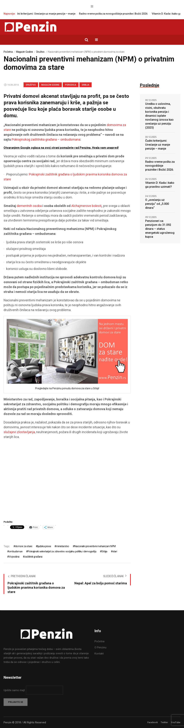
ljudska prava (44, 546)
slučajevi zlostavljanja (19, 432)
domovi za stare (23, 546)
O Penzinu (100, 647)
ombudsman (15, 551)
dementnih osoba (29, 206)
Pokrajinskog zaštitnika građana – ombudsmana (46, 139)
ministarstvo (62, 546)
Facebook (152, 722)
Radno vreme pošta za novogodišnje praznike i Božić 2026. (117, 13)
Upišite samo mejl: (15, 690)
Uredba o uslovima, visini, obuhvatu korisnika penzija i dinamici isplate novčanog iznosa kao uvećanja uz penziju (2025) (159, 115)
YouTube (175, 722)
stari (114, 551)
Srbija (85, 85)
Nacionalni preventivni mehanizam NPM (95, 546)
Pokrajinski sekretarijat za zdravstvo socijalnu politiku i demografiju (62, 551)
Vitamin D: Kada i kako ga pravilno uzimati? (159, 184)
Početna (8, 51)
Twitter (164, 722)
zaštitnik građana (33, 556)
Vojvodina (14, 556)
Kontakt (99, 653)
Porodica (70, 85)
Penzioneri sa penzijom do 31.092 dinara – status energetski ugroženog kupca (159, 228)
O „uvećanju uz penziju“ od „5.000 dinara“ (157, 203)
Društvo (40, 51)
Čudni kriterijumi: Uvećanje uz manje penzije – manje (48, 13)
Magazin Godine (24, 51)
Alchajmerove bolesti (86, 206)
